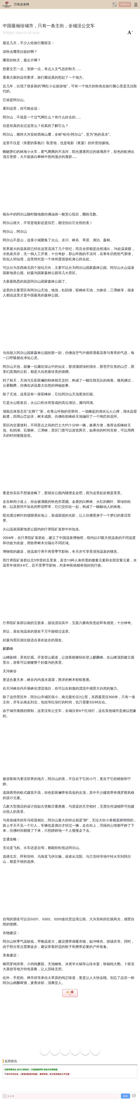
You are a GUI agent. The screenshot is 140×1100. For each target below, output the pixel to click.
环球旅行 (9, 33)
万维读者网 (21, 4)
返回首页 (124, 4)
